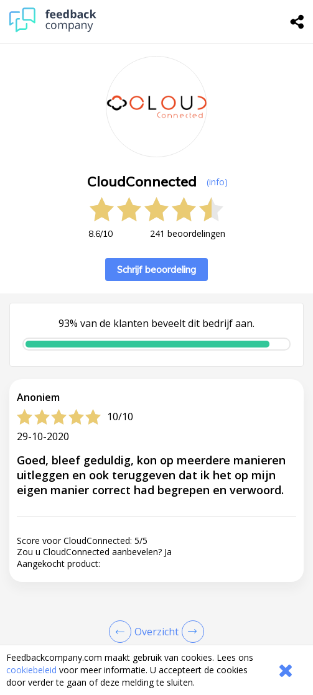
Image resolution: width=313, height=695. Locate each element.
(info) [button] (217, 182)
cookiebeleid (31, 670)
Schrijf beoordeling (156, 269)
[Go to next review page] (190, 631)
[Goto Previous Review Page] (122, 631)
